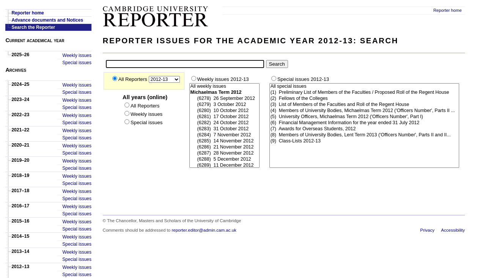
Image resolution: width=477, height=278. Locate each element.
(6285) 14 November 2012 (224, 141)
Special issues (76, 62)
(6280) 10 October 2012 (224, 111)
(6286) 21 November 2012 (224, 147)
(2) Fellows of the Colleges (364, 99)
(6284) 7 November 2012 (224, 135)
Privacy (427, 230)
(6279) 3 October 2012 (224, 105)
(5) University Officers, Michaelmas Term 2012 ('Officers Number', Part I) (364, 117)
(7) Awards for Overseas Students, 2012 (364, 129)
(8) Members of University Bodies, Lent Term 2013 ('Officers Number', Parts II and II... (364, 135)
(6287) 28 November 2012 (224, 153)
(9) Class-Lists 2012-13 (364, 141)
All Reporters (133, 79)
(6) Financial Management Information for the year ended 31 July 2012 (364, 123)
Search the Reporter (33, 27)
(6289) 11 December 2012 (224, 166)
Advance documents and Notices (47, 20)
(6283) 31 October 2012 (224, 129)
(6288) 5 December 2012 (224, 159)
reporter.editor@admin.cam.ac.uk (204, 230)
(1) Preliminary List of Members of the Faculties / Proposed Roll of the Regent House (364, 93)
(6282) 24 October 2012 (224, 123)
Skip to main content (445, 2)
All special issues (364, 87)
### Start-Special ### (364, 114)
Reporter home (447, 10)
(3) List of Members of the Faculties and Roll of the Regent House (364, 105)
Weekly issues (77, 55)
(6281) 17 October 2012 (224, 117)
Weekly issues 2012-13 (223, 79)
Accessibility (453, 230)
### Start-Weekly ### (224, 126)
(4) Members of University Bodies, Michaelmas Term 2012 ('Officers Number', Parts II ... (364, 111)
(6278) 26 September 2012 (224, 99)
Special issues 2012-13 (303, 79)
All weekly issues (224, 87)
